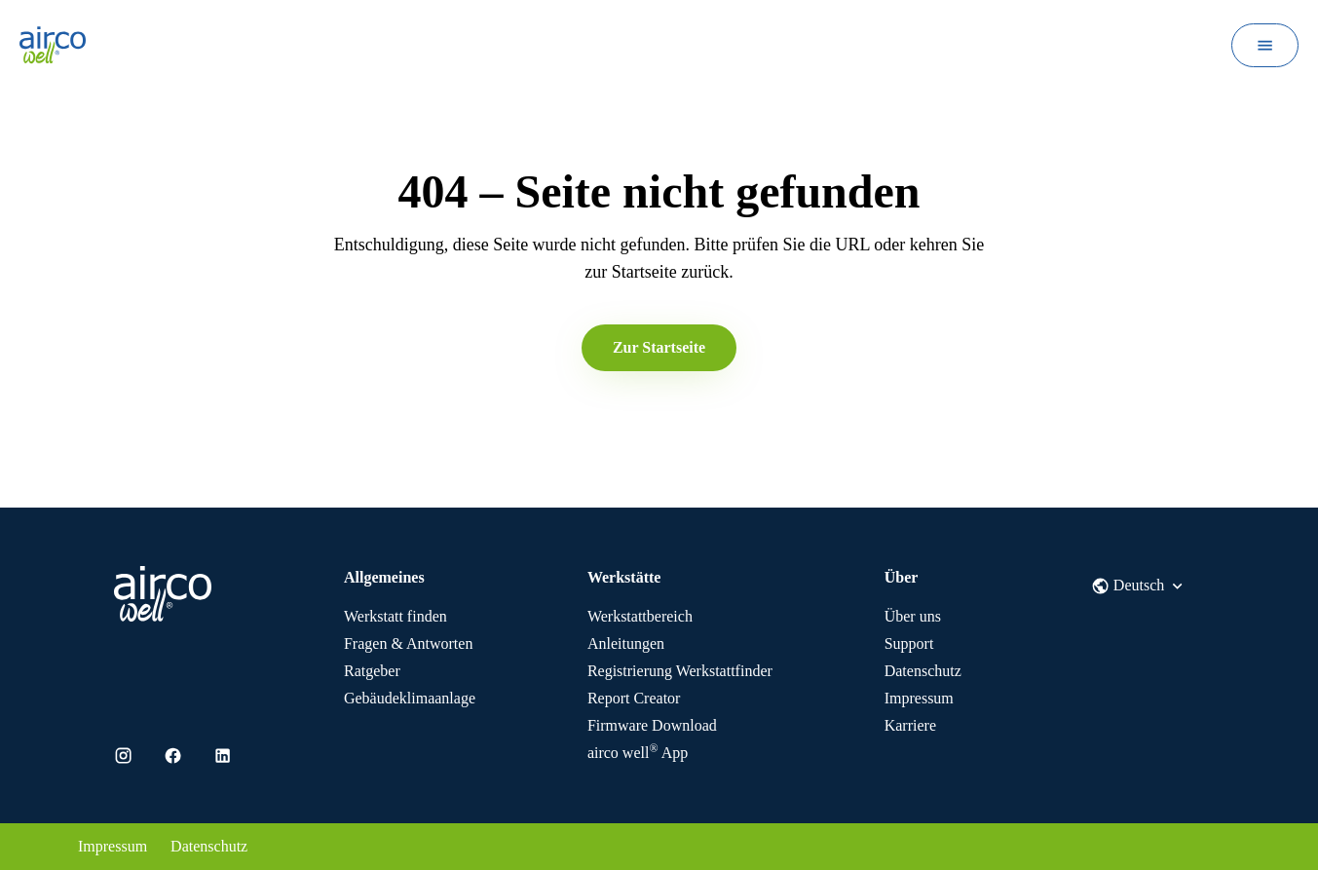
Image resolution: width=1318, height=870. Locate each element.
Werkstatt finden (395, 616)
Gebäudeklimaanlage (409, 698)
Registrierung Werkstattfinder (679, 670)
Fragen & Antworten (408, 643)
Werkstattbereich (640, 616)
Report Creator (634, 698)
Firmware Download (652, 725)
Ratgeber (372, 670)
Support (909, 643)
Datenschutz (923, 670)
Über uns (913, 616)
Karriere (910, 725)
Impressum (919, 698)
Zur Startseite (659, 347)
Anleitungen (625, 643)
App (637, 752)
